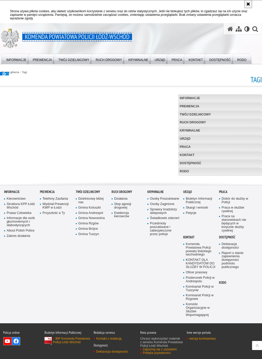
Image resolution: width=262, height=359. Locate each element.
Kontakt (187, 155)
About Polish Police (21, 288)
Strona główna (10, 72)
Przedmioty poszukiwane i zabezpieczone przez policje (160, 287)
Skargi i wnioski (197, 265)
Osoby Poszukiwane (164, 256)
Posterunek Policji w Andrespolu (200, 337)
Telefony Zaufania (55, 256)
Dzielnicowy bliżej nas (91, 258)
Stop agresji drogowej (122, 263)
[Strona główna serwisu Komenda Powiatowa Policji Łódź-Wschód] (230, 29)
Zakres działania (18, 294)
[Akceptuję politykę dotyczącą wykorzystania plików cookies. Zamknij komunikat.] (248, 4)
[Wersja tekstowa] (247, 29)
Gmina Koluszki (89, 265)
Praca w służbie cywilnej (233, 267)
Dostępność (190, 163)
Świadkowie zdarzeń (164, 276)
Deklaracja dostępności (230, 303)
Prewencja (189, 106)
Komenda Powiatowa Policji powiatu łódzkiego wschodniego (198, 307)
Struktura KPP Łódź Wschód (21, 263)
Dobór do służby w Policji (235, 258)
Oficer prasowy (196, 330)
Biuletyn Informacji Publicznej (199, 258)
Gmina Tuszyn (88, 292)
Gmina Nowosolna (91, 276)
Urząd (185, 138)
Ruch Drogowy (193, 122)
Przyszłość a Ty (53, 270)
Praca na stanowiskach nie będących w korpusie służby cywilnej (234, 281)
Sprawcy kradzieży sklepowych (163, 268)
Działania (120, 256)
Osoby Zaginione (162, 262)
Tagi (24, 72)
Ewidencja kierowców (121, 272)
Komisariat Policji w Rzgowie (200, 355)
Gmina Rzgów (88, 281)
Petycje (191, 270)
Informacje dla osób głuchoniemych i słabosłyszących (21, 279)
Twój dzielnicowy (195, 114)
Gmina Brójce (88, 286)
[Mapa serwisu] (239, 29)
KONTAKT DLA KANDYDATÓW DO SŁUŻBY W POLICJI (200, 321)
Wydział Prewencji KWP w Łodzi (55, 263)
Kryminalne (190, 130)
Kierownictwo (16, 256)
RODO (184, 171)
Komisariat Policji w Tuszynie (200, 346)
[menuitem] (16, 58)
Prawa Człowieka (19, 270)
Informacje (190, 98)
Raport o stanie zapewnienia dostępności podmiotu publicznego (233, 318)
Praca (185, 147)
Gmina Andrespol (90, 270)
